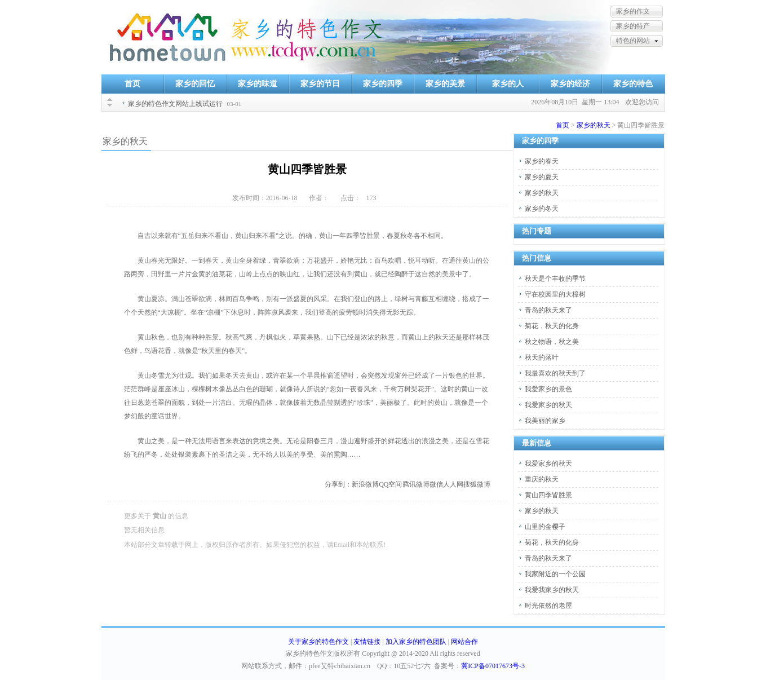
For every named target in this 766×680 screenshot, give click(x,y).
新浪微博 (365, 484)
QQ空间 (390, 484)
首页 (132, 84)
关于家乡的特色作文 (318, 642)
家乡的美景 (445, 84)
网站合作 (464, 642)
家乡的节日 (320, 84)
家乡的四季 (382, 84)
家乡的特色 (633, 84)
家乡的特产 (633, 26)
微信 (436, 484)
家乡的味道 (257, 84)
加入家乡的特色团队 (416, 642)
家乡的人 (508, 84)
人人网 (453, 484)
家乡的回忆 (195, 84)
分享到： (338, 484)
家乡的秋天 (593, 125)
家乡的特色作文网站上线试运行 (175, 104)
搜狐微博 (476, 484)
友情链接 (366, 642)
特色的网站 (633, 41)
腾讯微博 (416, 484)
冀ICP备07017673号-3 (493, 666)
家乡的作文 (633, 11)
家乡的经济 (570, 84)
